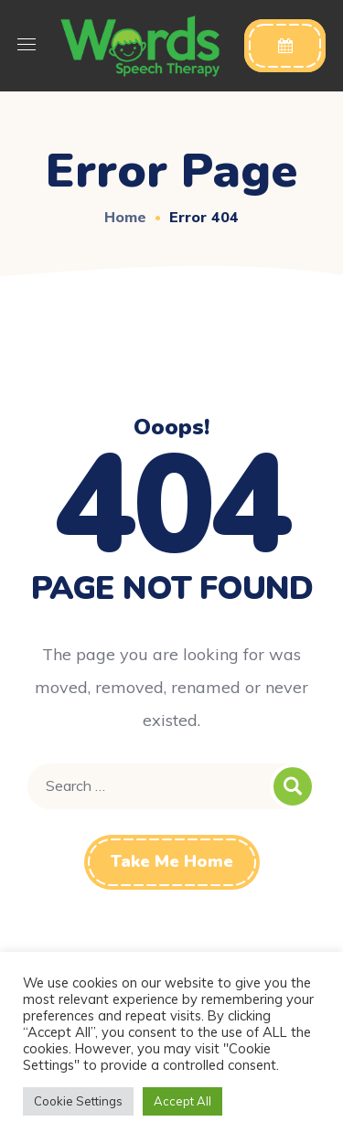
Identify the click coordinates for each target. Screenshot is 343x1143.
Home (125, 217)
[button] (285, 45)
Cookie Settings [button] (78, 1101)
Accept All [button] (182, 1101)
